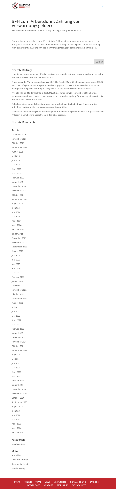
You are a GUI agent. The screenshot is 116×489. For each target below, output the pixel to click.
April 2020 (16, 423)
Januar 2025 (17, 182)
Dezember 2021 (19, 337)
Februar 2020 (18, 432)
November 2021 (19, 341)
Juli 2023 (16, 255)
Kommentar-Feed (20, 464)
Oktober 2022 (18, 294)
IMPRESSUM (62, 485)
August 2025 (17, 151)
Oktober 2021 (18, 346)
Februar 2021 (18, 380)
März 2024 (16, 225)
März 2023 (16, 272)
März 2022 (16, 324)
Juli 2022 (16, 307)
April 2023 (16, 268)
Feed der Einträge (20, 459)
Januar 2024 (17, 233)
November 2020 (19, 393)
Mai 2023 (16, 264)
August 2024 (17, 203)
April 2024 (16, 221)
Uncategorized (58, 30)
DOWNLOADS (33, 485)
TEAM (38, 482)
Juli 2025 (16, 156)
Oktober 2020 (18, 397)
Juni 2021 (16, 363)
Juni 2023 (16, 259)
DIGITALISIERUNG (77, 482)
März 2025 (16, 173)
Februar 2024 (18, 229)
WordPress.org (19, 468)
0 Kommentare (74, 30)
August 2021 (17, 354)
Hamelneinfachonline (26, 30)
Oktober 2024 (18, 195)
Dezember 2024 (19, 186)
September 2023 (19, 246)
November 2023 (19, 242)
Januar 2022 (17, 333)
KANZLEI (28, 482)
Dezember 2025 (19, 134)
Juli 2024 (16, 208)
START (17, 482)
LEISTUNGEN (60, 482)
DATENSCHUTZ (79, 485)
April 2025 (16, 169)
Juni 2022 (16, 311)
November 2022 (19, 290)
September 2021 (19, 350)
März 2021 (16, 376)
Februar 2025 (18, 177)
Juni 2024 (16, 212)
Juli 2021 (16, 359)
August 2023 (17, 251)
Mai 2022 (16, 315)
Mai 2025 (16, 164)
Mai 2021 (16, 367)
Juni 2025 (16, 160)
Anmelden (16, 455)
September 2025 (19, 147)
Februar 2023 (18, 277)
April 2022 (16, 320)
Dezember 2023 (19, 238)
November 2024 (19, 190)
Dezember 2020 (19, 389)
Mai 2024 (16, 216)
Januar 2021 (17, 385)
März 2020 (16, 428)
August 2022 (17, 303)
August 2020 (17, 406)
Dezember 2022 (19, 285)
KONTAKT (48, 485)
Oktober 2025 (18, 143)
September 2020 (19, 402)
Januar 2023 (17, 281)
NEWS (47, 482)
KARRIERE (94, 482)
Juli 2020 (16, 411)
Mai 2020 (16, 419)
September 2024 (19, 199)
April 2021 (16, 372)
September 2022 (19, 298)
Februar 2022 (18, 328)
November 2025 (19, 139)
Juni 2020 (16, 415)
